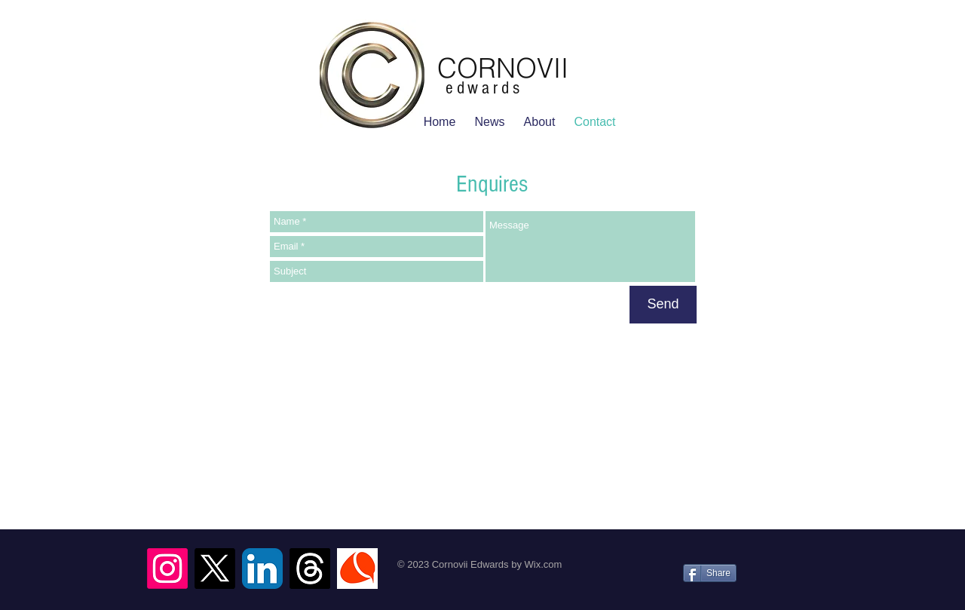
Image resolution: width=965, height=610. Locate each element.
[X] (215, 568)
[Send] (663, 304)
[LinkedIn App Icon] (262, 568)
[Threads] (310, 568)
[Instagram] (167, 568)
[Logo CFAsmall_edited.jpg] (357, 568)
